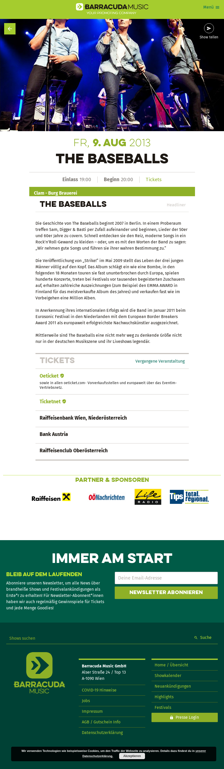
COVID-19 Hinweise (99, 690)
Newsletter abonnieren (166, 593)
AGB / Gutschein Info (101, 721)
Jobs (86, 700)
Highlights (164, 696)
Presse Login (187, 717)
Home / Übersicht (171, 664)
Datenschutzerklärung (102, 732)
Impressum (92, 711)
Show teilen (209, 37)
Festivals (163, 707)
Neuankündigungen (173, 686)
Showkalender (168, 675)
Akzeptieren (132, 756)
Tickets (154, 179)
